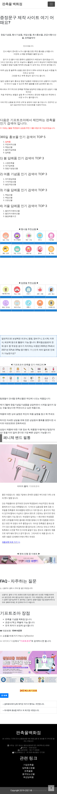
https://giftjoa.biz (26, 636)
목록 (4, 695)
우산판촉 (34, 350)
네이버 (6, 641)
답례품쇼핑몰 (28, 768)
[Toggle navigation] (51, 4)
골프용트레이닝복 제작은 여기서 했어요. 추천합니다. (24, 704)
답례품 (8, 142)
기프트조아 (34, 486)
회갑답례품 (28, 777)
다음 (13, 641)
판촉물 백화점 (12, 4)
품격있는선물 (28, 774)
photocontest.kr (40, 790)
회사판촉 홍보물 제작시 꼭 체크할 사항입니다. (21, 710)
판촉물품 (28, 771)
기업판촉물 (28, 765)
